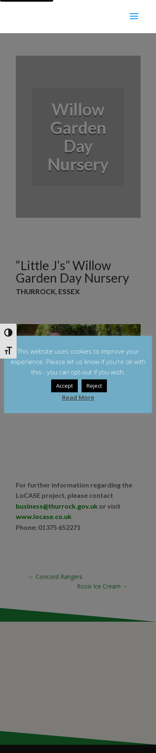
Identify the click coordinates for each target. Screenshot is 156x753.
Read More (78, 397)
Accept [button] (64, 385)
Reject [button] (94, 385)
